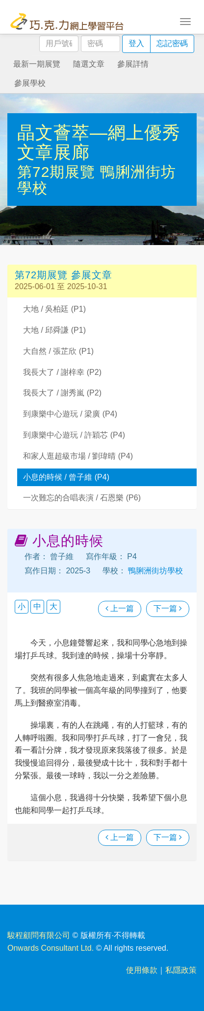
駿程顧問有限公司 (38, 935)
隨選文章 (88, 64)
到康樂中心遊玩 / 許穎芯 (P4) (74, 435)
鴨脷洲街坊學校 (154, 571)
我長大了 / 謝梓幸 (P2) (62, 372)
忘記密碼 (172, 43)
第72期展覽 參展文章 (63, 275)
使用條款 (141, 970)
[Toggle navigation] (185, 20)
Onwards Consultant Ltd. (50, 948)
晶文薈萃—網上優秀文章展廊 (98, 142)
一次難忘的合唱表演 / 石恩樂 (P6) (82, 497)
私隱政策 (181, 970)
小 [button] (22, 606)
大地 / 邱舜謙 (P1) (54, 330)
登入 (136, 43)
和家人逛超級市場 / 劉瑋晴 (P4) (78, 456)
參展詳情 (133, 64)
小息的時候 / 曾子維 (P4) (66, 477)
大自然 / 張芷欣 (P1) (58, 351)
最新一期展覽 (36, 64)
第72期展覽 (58, 172)
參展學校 (30, 83)
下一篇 (167, 608)
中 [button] (37, 606)
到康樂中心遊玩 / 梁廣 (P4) (70, 414)
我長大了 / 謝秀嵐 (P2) (62, 393)
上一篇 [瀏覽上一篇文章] (119, 608)
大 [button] (53, 606)
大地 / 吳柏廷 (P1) (54, 309)
